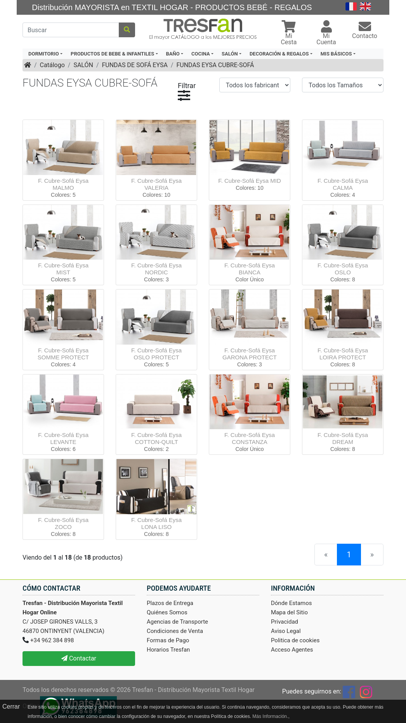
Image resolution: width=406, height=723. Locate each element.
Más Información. (270, 716)
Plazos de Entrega (170, 603)
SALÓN (83, 65)
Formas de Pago (168, 640)
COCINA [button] (200, 54)
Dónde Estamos (291, 603)
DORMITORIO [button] (43, 54)
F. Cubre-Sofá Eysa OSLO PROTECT (156, 354)
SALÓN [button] (230, 54)
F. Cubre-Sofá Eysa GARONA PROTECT (249, 354)
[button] (289, 34)
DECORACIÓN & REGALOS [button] (279, 54)
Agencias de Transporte (177, 621)
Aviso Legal (286, 631)
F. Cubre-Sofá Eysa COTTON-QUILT (156, 438)
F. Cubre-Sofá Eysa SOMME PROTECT (63, 354)
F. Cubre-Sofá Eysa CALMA (343, 184)
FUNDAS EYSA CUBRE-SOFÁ (215, 65)
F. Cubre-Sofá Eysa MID (249, 180)
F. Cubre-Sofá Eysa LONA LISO (156, 523)
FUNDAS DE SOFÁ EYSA (134, 65)
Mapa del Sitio (289, 612)
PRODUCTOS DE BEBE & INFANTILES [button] (112, 54)
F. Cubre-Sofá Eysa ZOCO (63, 523)
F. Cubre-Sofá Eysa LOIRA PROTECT (343, 354)
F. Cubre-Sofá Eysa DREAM (343, 438)
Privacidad (284, 621)
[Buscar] (71, 30)
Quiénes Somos (167, 612)
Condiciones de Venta (175, 631)
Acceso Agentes (292, 649)
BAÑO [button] (173, 54)
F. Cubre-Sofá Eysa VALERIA (156, 184)
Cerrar (11, 706)
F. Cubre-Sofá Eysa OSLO (343, 269)
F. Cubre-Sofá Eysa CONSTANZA (249, 438)
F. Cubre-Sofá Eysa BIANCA (249, 269)
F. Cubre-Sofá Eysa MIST (63, 269)
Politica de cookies (295, 640)
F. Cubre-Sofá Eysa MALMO (63, 184)
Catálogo (52, 65)
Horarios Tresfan (168, 649)
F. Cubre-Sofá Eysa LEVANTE (63, 438)
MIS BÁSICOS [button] (336, 54)
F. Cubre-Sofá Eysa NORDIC (156, 269)
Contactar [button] (78, 658)
